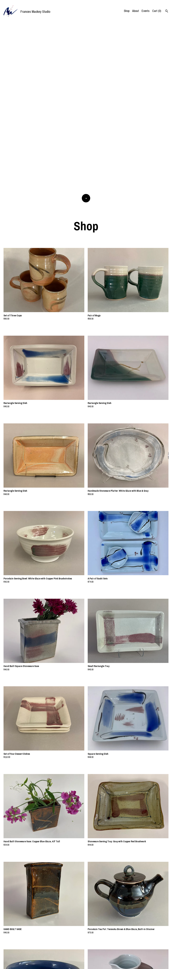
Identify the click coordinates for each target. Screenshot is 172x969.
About (135, 11)
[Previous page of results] (81, 955)
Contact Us (137, 963)
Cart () (156, 11)
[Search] (166, 11)
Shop (127, 11)
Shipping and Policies (156, 963)
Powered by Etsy (39, 963)
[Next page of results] (91, 955)
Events (145, 11)
